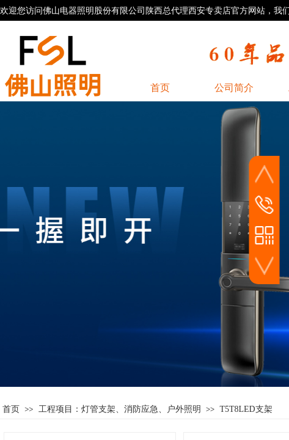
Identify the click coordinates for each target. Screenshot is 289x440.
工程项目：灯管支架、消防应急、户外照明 (119, 409)
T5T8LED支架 (245, 409)
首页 (11, 409)
